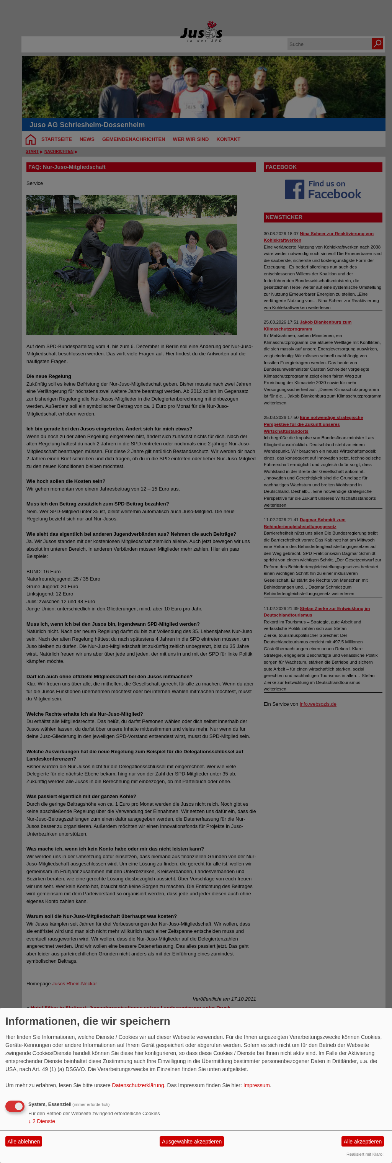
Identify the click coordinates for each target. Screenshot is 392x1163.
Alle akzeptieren (363, 1141)
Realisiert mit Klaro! (365, 1154)
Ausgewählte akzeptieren (192, 1141)
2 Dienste (41, 1121)
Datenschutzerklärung (138, 1085)
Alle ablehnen (24, 1141)
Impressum (256, 1085)
